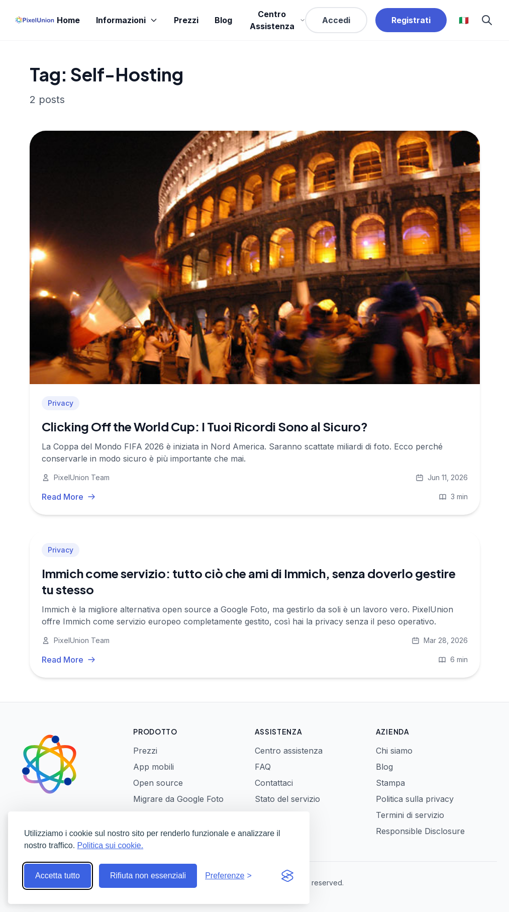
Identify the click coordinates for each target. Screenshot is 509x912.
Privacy (60, 403)
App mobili (153, 767)
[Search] (487, 20)
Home (68, 20)
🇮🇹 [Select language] (464, 20)
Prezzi (186, 20)
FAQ (263, 767)
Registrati (411, 20)
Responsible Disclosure (420, 831)
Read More (68, 497)
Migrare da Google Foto (178, 799)
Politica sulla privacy (415, 799)
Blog (223, 20)
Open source (158, 783)
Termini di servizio (410, 815)
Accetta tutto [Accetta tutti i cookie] (57, 875)
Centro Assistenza (277, 20)
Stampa (390, 783)
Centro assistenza (289, 751)
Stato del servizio (287, 799)
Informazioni (127, 20)
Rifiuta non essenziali (148, 875)
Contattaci (274, 783)
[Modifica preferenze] (228, 876)
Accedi (336, 20)
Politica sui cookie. (110, 845)
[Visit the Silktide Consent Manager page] (287, 876)
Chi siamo (394, 751)
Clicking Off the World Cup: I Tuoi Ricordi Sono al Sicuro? (205, 426)
